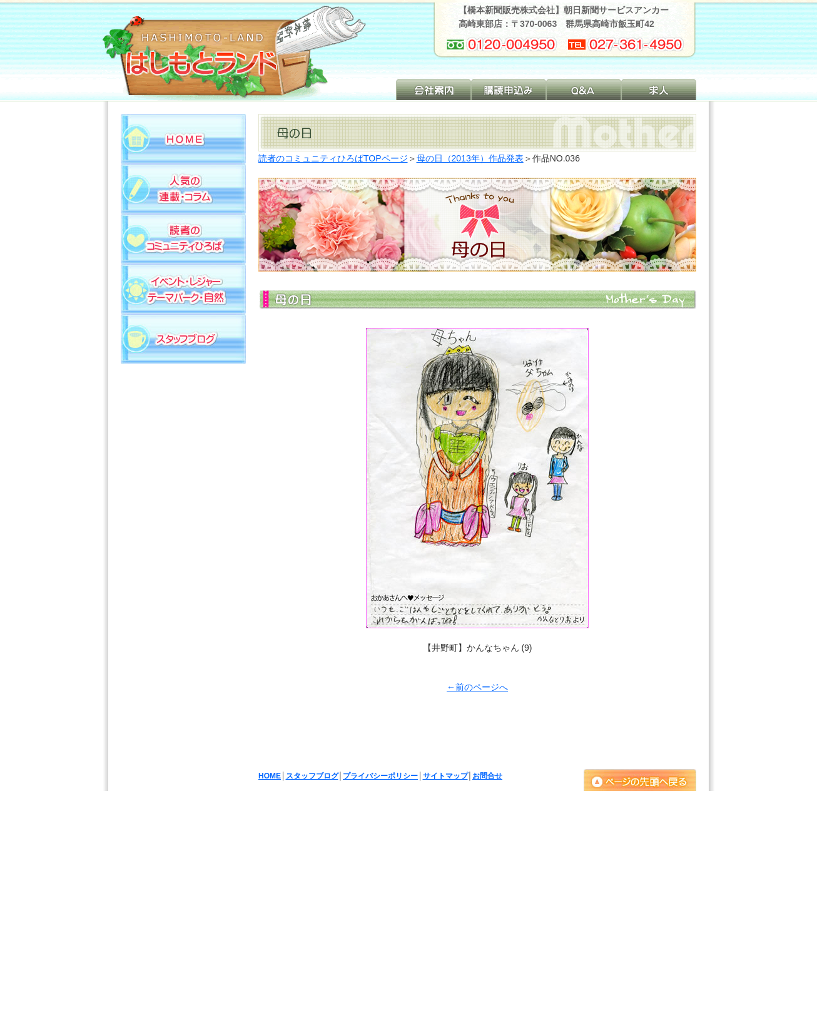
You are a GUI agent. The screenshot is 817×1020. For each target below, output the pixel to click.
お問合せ (487, 776)
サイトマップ (445, 776)
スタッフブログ (312, 776)
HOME (269, 776)
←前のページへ (477, 687)
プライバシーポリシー (380, 776)
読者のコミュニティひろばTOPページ (333, 158)
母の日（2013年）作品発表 (470, 158)
